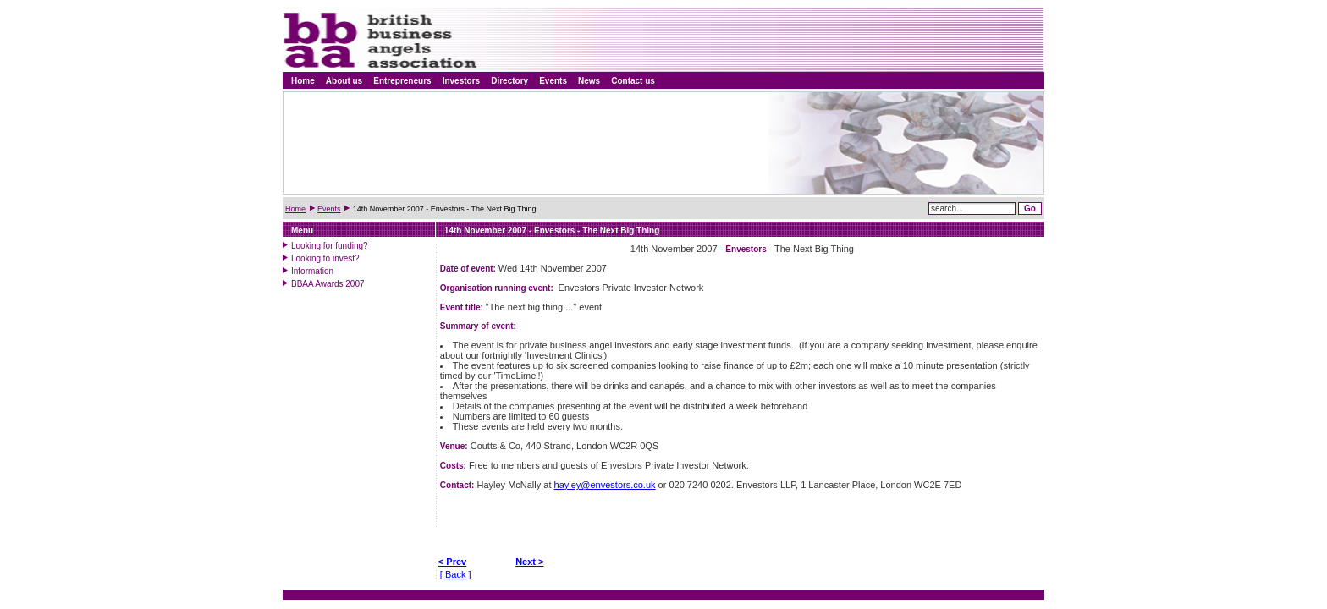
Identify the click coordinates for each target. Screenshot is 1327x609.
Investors (461, 80)
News (589, 80)
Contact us (633, 80)
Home (303, 80)
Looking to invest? (325, 258)
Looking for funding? (329, 245)
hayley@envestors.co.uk (605, 485)
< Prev (452, 562)
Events (553, 80)
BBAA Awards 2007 (328, 283)
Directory (509, 80)
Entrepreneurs (402, 80)
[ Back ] (455, 574)
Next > (529, 562)
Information (312, 271)
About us (344, 80)
